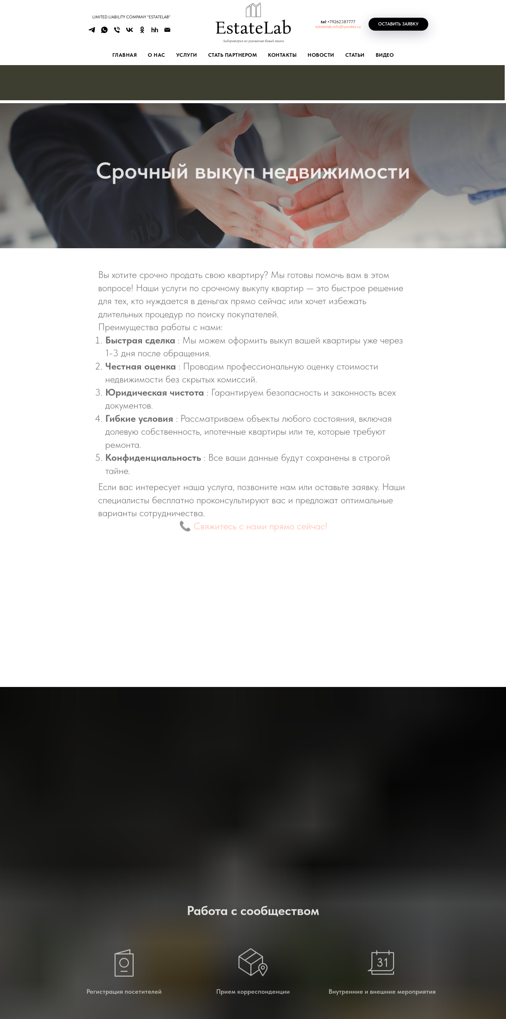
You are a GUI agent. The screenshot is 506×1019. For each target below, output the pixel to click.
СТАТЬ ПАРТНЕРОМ (232, 55)
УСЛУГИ (186, 55)
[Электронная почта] (167, 32)
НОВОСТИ (321, 55)
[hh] (155, 32)
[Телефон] (117, 32)
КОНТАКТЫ (282, 55)
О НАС (156, 55)
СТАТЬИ (355, 55)
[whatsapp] (104, 32)
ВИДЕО (385, 55)
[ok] (142, 32)
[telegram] (92, 32)
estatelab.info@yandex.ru (338, 26)
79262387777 (342, 21)
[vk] (130, 32)
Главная (124, 55)
